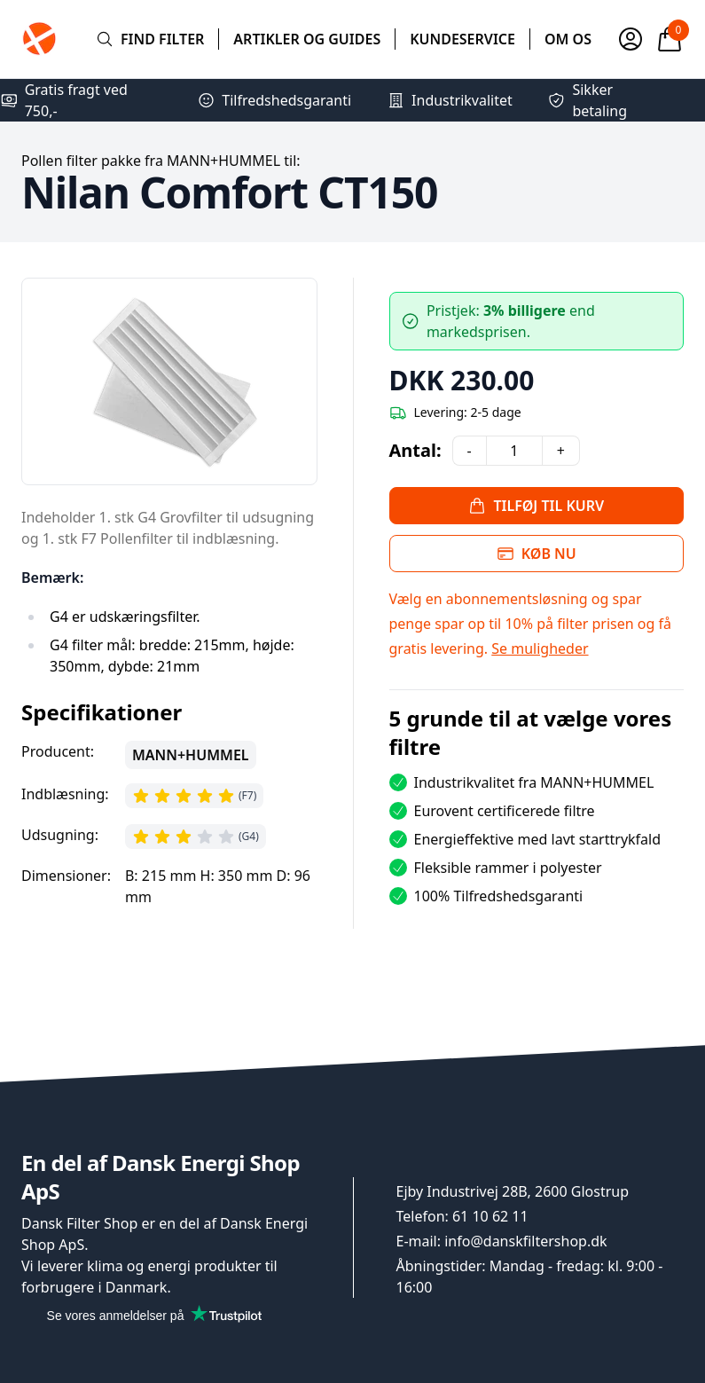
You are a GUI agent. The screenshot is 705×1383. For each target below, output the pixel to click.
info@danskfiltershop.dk (525, 1241)
